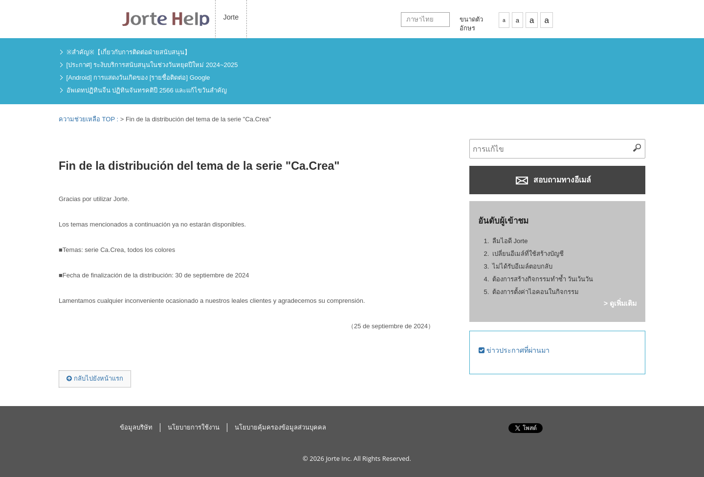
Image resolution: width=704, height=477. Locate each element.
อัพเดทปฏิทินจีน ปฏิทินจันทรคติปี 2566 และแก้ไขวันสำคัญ (146, 90)
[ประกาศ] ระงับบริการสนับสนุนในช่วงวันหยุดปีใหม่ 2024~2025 (152, 64)
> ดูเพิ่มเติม (620, 303)
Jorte (231, 17)
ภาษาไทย (420, 19)
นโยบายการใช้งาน (194, 427)
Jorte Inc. (339, 458)
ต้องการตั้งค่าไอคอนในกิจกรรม (535, 291)
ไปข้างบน (586, 438)
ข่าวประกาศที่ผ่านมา (514, 350)
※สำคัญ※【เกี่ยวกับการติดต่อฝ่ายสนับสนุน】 (128, 52)
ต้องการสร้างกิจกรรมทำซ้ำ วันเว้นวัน (543, 279)
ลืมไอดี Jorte (510, 241)
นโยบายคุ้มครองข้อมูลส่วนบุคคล (280, 427)
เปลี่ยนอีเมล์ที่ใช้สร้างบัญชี (528, 253)
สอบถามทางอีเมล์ (553, 180)
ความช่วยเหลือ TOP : (89, 119)
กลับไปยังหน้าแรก (94, 378)
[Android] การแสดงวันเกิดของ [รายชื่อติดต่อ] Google (138, 77)
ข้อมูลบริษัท (136, 427)
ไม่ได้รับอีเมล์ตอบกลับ (522, 266)
